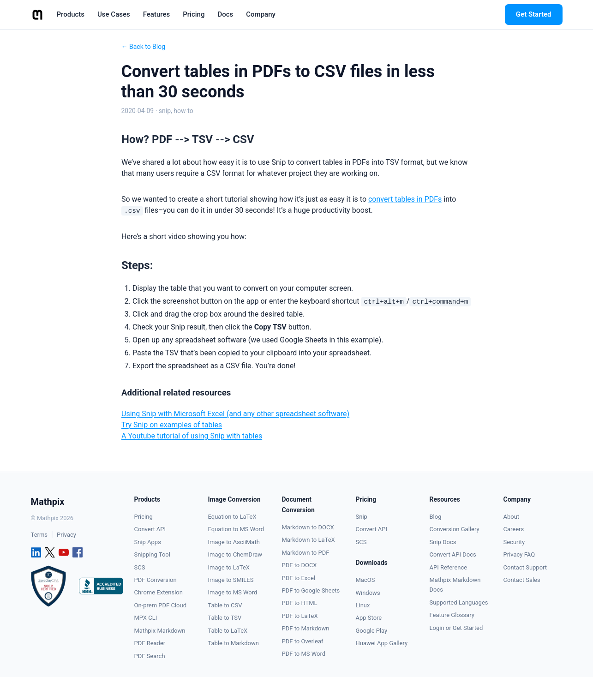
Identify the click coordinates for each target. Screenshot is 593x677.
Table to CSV (225, 605)
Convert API (150, 529)
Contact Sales (521, 579)
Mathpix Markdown (160, 630)
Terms (39, 534)
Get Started (533, 14)
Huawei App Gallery (382, 643)
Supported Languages (459, 602)
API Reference (448, 567)
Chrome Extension (158, 592)
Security (514, 542)
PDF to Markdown (305, 628)
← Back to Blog (143, 46)
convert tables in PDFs (404, 199)
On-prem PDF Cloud (160, 605)
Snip (361, 516)
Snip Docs (443, 542)
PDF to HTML (299, 602)
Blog (436, 516)
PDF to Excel (298, 578)
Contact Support (525, 567)
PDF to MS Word (304, 653)
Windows (368, 592)
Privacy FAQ (519, 554)
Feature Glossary (452, 614)
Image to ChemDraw (235, 554)
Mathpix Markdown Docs (455, 584)
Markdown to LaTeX (308, 539)
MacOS (365, 579)
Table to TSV (225, 617)
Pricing (143, 516)
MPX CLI (145, 617)
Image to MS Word (233, 592)
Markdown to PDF (305, 552)
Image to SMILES (231, 579)
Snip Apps (147, 542)
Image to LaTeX (229, 567)
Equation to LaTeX (232, 516)
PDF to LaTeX (300, 615)
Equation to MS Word (236, 529)
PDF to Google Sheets (311, 590)
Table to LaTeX (228, 630)
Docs (225, 14)
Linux (363, 605)
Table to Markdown (233, 643)
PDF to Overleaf (302, 641)
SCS (139, 567)
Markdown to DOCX (308, 527)
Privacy (66, 534)
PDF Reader (150, 643)
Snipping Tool (152, 554)
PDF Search (149, 656)
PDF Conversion (155, 579)
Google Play (372, 630)
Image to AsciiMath (234, 542)
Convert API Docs (453, 554)
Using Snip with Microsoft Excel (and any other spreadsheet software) (235, 413)
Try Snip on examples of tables (171, 424)
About (511, 516)
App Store (369, 617)
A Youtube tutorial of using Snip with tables (191, 435)
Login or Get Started (456, 627)
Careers (513, 529)
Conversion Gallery (454, 529)
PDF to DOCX (299, 565)
